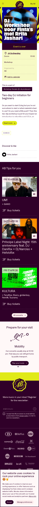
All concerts (19, 315)
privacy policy (23, 416)
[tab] (18, 366)
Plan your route (19, 363)
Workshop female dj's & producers (17, 89)
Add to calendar (12, 77)
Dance (6, 133)
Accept (9, 502)
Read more (9, 123)
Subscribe (34, 408)
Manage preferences (24, 502)
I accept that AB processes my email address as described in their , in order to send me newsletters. (20, 416)
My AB (32, 3)
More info (32, 496)
